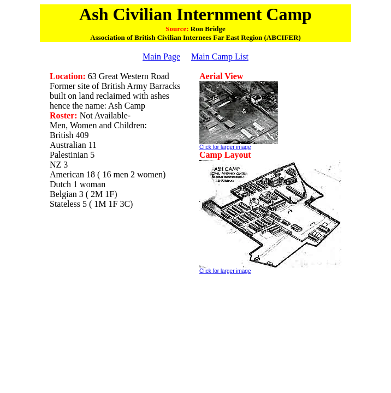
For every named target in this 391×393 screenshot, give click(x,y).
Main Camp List (219, 56)
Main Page (161, 56)
